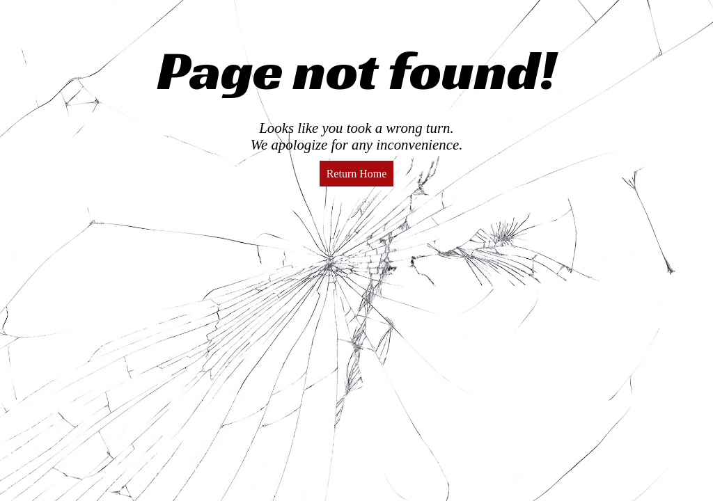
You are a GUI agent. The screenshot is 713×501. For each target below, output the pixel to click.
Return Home (357, 174)
